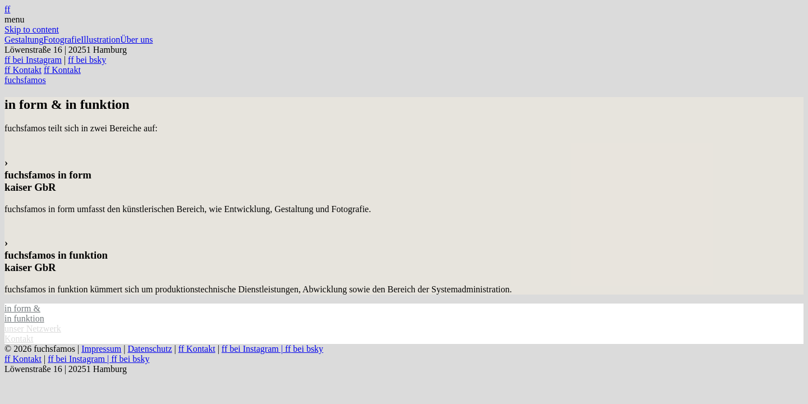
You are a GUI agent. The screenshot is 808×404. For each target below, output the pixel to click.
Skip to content (31, 29)
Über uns (136, 39)
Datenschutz (149, 349)
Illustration (100, 39)
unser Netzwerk (32, 328)
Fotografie (62, 39)
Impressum (101, 349)
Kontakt (23, 70)
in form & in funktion (24, 313)
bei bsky (87, 60)
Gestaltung (23, 39)
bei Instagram (33, 60)
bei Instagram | (253, 349)
